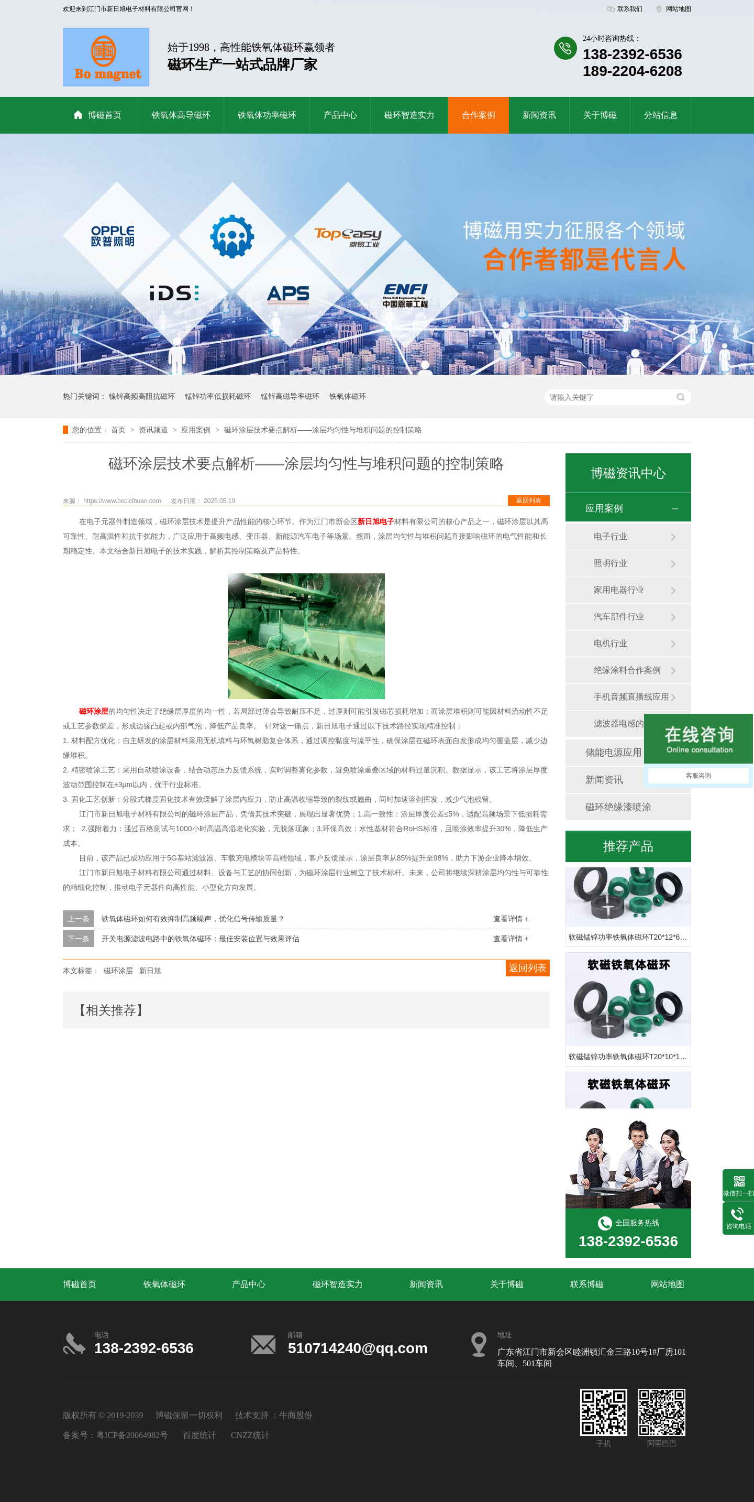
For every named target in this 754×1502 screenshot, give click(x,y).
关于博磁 (600, 115)
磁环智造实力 (409, 115)
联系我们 (629, 9)
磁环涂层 (118, 970)
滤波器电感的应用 (627, 723)
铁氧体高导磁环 (181, 115)
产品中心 (340, 115)
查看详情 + (511, 919)
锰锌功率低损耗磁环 (218, 396)
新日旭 (150, 970)
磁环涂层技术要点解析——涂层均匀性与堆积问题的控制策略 (323, 430)
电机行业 (610, 643)
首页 (119, 430)
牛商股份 (296, 1415)
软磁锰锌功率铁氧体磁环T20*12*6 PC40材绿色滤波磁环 (660, 938)
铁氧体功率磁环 (267, 115)
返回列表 (528, 500)
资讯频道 (154, 430)
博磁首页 (97, 114)
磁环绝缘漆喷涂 (618, 807)
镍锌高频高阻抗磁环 (142, 396)
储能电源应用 (613, 752)
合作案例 (478, 115)
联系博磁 (587, 1284)
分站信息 (661, 115)
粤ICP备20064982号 (132, 1435)
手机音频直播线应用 (631, 696)
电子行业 (610, 536)
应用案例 (197, 430)
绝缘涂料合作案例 (627, 670)
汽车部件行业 (619, 616)
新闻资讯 (539, 115)
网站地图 (678, 9)
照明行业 (610, 563)
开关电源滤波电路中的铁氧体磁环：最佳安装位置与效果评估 (201, 938)
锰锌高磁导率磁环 (290, 396)
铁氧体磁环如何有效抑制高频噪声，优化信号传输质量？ (193, 919)
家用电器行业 (619, 589)
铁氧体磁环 (347, 396)
